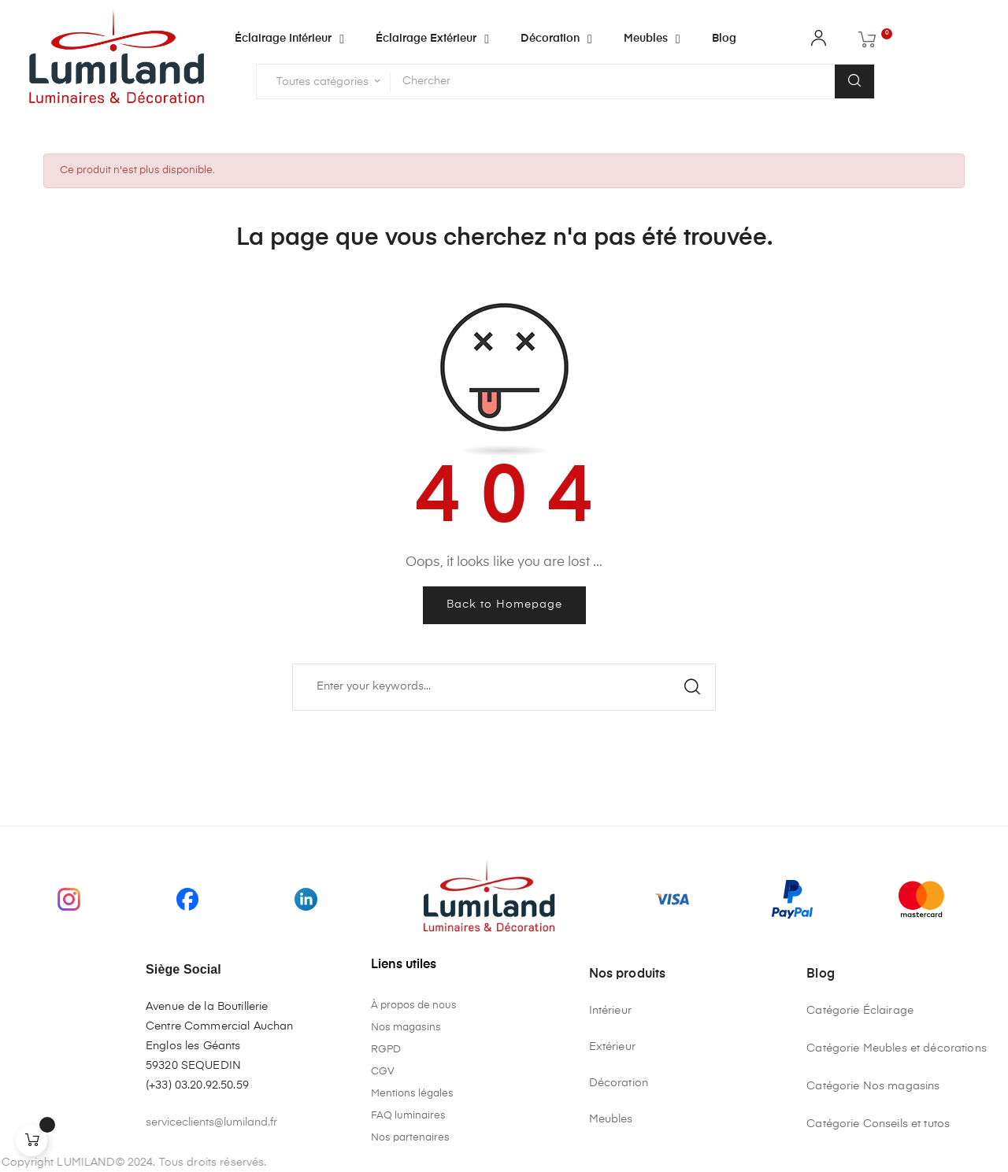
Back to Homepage (504, 604)
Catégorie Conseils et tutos (878, 1123)
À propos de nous (414, 1005)
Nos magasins (406, 1027)
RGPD (386, 1049)
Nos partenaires (410, 1138)
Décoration (618, 1083)
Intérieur (610, 1010)
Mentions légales (412, 1094)
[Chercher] (504, 687)
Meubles (611, 1119)
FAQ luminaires (408, 1116)
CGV (383, 1072)
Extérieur (612, 1046)
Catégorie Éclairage (860, 1010)
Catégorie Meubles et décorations (896, 1048)
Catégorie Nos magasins (872, 1086)
